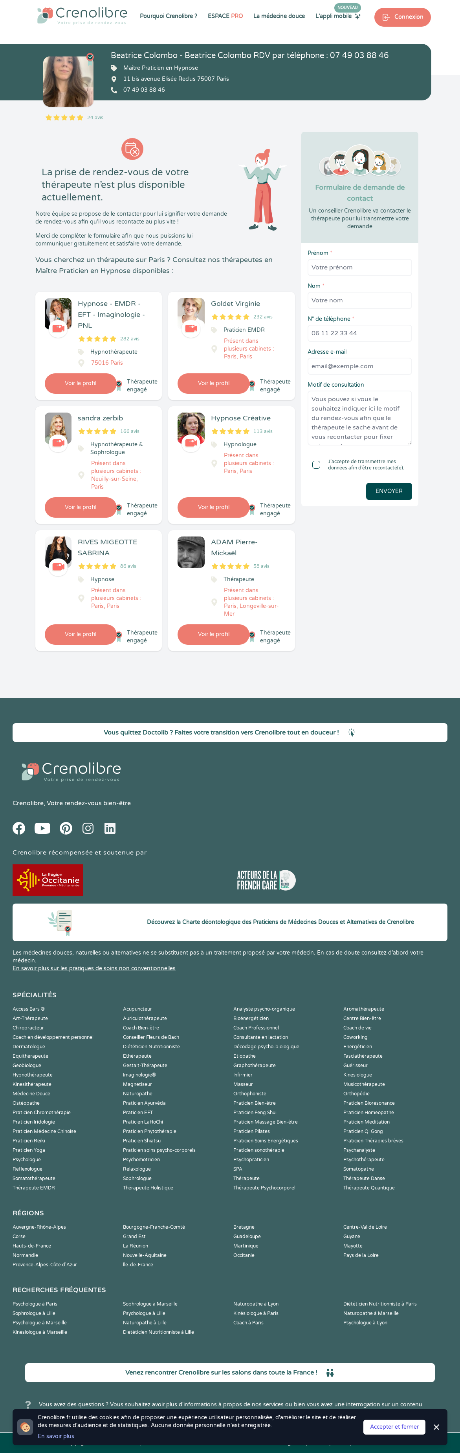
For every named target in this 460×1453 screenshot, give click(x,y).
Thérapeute (246, 1178)
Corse (19, 1236)
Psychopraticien (251, 1159)
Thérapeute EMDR (34, 1188)
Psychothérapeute (364, 1159)
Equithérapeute (30, 1056)
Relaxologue (137, 1169)
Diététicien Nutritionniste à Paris (380, 1304)
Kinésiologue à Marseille (40, 1332)
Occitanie (244, 1255)
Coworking (355, 1037)
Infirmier (243, 1075)
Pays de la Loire (361, 1255)
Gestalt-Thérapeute (145, 1065)
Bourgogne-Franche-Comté (154, 1227)
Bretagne (244, 1227)
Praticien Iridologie (34, 1122)
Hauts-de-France (32, 1246)
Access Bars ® (29, 1009)
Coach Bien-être (141, 1028)
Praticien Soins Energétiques (265, 1141)
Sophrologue (137, 1178)
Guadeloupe (247, 1236)
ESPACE (225, 16)
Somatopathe (358, 1169)
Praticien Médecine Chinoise (44, 1131)
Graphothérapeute (254, 1065)
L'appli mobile (338, 16)
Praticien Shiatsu (142, 1141)
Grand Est (134, 1236)
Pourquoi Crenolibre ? (168, 16)
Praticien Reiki (29, 1141)
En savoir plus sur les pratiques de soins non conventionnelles (94, 968)
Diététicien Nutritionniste (151, 1046)
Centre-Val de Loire (365, 1227)
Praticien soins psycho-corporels (159, 1150)
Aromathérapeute (363, 1009)
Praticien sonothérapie (258, 1150)
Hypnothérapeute (33, 1075)
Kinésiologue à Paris (256, 1313)
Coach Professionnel (256, 1028)
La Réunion (135, 1246)
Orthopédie (356, 1094)
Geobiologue (27, 1065)
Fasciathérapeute (363, 1056)
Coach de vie (357, 1028)
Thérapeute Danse (364, 1178)
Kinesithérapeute (32, 1084)
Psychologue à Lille (144, 1313)
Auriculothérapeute (145, 1018)
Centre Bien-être (362, 1018)
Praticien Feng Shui (255, 1112)
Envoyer (389, 491)
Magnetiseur (137, 1084)
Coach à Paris (248, 1323)
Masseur (243, 1084)
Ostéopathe (26, 1103)
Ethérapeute (137, 1056)
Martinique (245, 1246)
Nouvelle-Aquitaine (145, 1255)
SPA (237, 1169)
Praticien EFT (138, 1112)
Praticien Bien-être (254, 1103)
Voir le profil (80, 383)
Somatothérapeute (34, 1178)
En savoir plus (56, 1436)
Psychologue (27, 1159)
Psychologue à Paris (35, 1304)
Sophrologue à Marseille (150, 1304)
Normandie (25, 1255)
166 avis (129, 431)
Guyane (351, 1236)
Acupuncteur (137, 1009)
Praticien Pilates (251, 1131)
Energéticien (357, 1046)
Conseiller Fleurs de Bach (151, 1037)
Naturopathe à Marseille (371, 1313)
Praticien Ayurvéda (144, 1103)
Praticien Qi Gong (363, 1131)
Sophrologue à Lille (34, 1313)
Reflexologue (27, 1169)
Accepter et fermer (394, 1427)
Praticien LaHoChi (143, 1122)
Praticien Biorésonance (369, 1103)
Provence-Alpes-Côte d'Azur (45, 1265)
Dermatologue (29, 1046)
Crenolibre (28, 803)
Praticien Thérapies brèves (373, 1141)
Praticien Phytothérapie (149, 1131)
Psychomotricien (141, 1159)
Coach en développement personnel (53, 1037)
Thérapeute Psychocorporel (264, 1188)
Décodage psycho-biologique (266, 1046)
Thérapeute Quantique (369, 1188)
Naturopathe (137, 1094)
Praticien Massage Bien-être (265, 1122)
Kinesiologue (357, 1075)
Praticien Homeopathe (368, 1112)
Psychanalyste (359, 1150)
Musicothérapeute (364, 1084)
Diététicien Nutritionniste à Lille (158, 1332)
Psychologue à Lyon (365, 1323)
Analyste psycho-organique (264, 1009)
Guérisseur (355, 1065)
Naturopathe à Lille (145, 1323)
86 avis (128, 566)
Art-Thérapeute (30, 1018)
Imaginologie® (139, 1075)
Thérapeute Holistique (148, 1188)
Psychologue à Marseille (40, 1323)
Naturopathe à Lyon (256, 1304)
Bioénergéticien (251, 1018)
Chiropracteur (28, 1028)
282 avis (129, 339)
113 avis (263, 431)
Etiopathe (244, 1056)
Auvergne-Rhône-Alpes (39, 1227)
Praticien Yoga (29, 1150)
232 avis (263, 317)
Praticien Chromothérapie (42, 1112)
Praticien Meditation (366, 1122)
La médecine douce (279, 16)
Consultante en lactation (260, 1037)
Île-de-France (138, 1265)
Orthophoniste (249, 1094)
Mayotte (353, 1246)
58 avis (261, 566)
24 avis (95, 117)
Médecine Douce (31, 1094)
